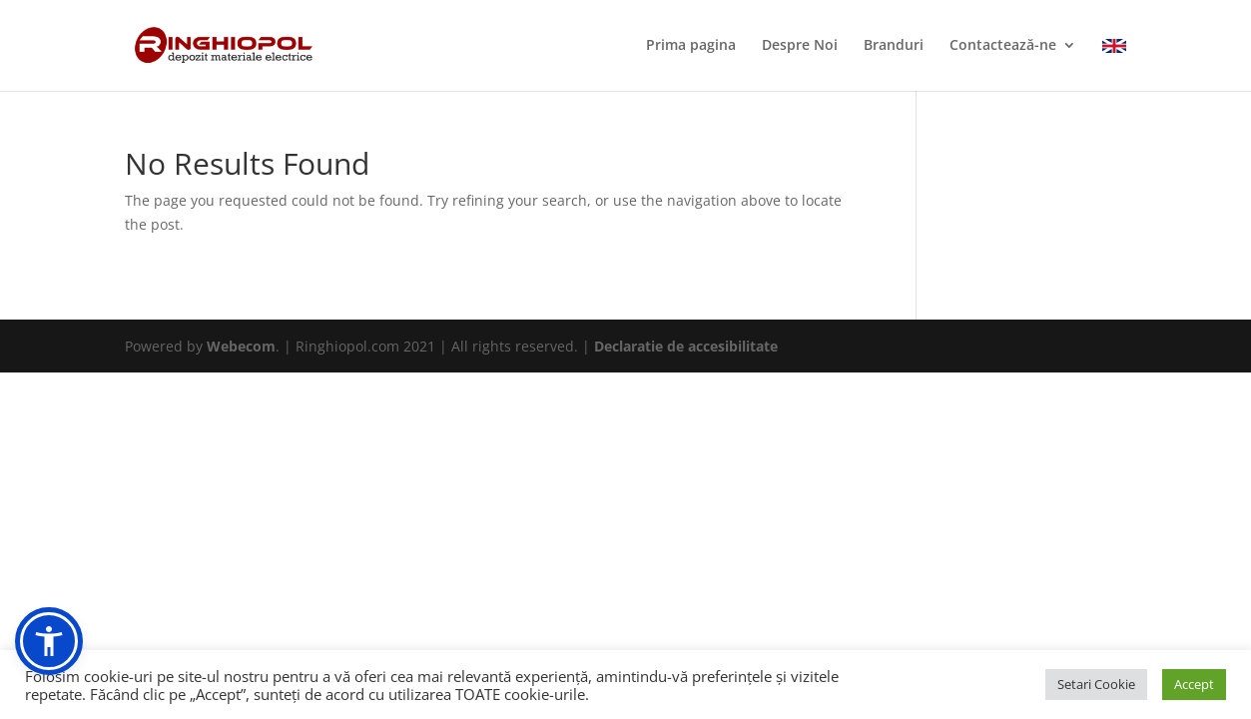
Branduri (894, 46)
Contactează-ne (1002, 46)
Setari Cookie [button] (1096, 684)
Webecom (241, 346)
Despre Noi (800, 46)
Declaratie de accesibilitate (686, 346)
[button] (49, 641)
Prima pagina (691, 46)
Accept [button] (1194, 684)
